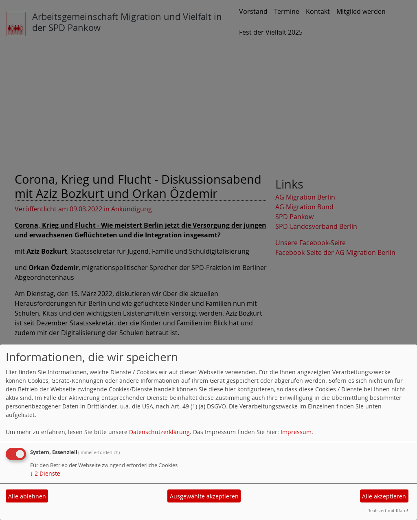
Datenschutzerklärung (159, 432)
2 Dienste (45, 473)
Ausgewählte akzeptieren (204, 496)
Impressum (296, 432)
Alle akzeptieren (384, 496)
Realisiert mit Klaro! (387, 510)
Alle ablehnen (27, 496)
